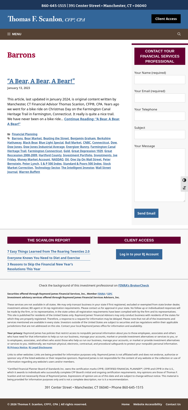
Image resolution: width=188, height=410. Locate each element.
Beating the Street (56, 138)
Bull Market (73, 142)
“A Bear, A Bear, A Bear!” (41, 81)
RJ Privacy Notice (17, 347)
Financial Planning (24, 134)
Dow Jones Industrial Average (44, 147)
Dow (114, 142)
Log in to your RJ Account (139, 254)
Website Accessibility (147, 404)
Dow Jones (14, 147)
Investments (102, 155)
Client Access (166, 18)
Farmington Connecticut (45, 151)
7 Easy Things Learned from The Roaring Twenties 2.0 (48, 251)
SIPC (110, 293)
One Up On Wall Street (86, 159)
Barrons (17, 138)
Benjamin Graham (83, 138)
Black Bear (30, 142)
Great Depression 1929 (87, 151)
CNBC (87, 142)
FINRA (101, 293)
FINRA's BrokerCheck (133, 285)
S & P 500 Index (51, 163)
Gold (67, 151)
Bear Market (33, 138)
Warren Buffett (29, 172)
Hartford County (50, 155)
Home (126, 404)
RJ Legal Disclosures (40, 347)
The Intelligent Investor (77, 167)
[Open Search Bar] (179, 34)
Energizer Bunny (77, 147)
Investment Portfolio (77, 155)
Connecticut (100, 142)
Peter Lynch (30, 163)
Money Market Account (33, 159)
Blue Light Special (51, 142)
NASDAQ (57, 159)
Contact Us (173, 404)
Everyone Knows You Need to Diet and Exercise (43, 258)
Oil (67, 159)
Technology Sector (47, 167)
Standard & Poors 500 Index (82, 163)
